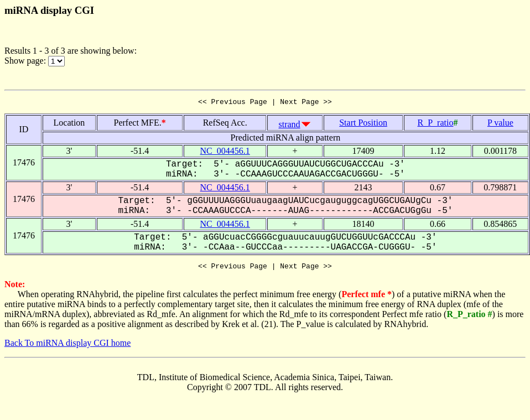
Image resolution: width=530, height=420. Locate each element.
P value (500, 124)
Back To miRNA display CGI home (67, 346)
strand (289, 126)
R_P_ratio (436, 124)
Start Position (363, 124)
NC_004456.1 (225, 152)
